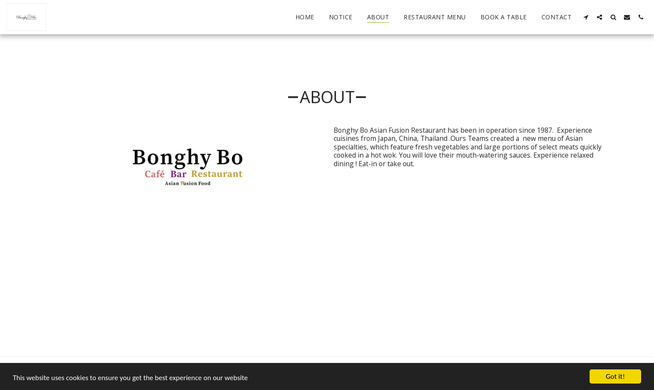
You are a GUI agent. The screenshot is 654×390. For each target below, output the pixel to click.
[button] (585, 17)
